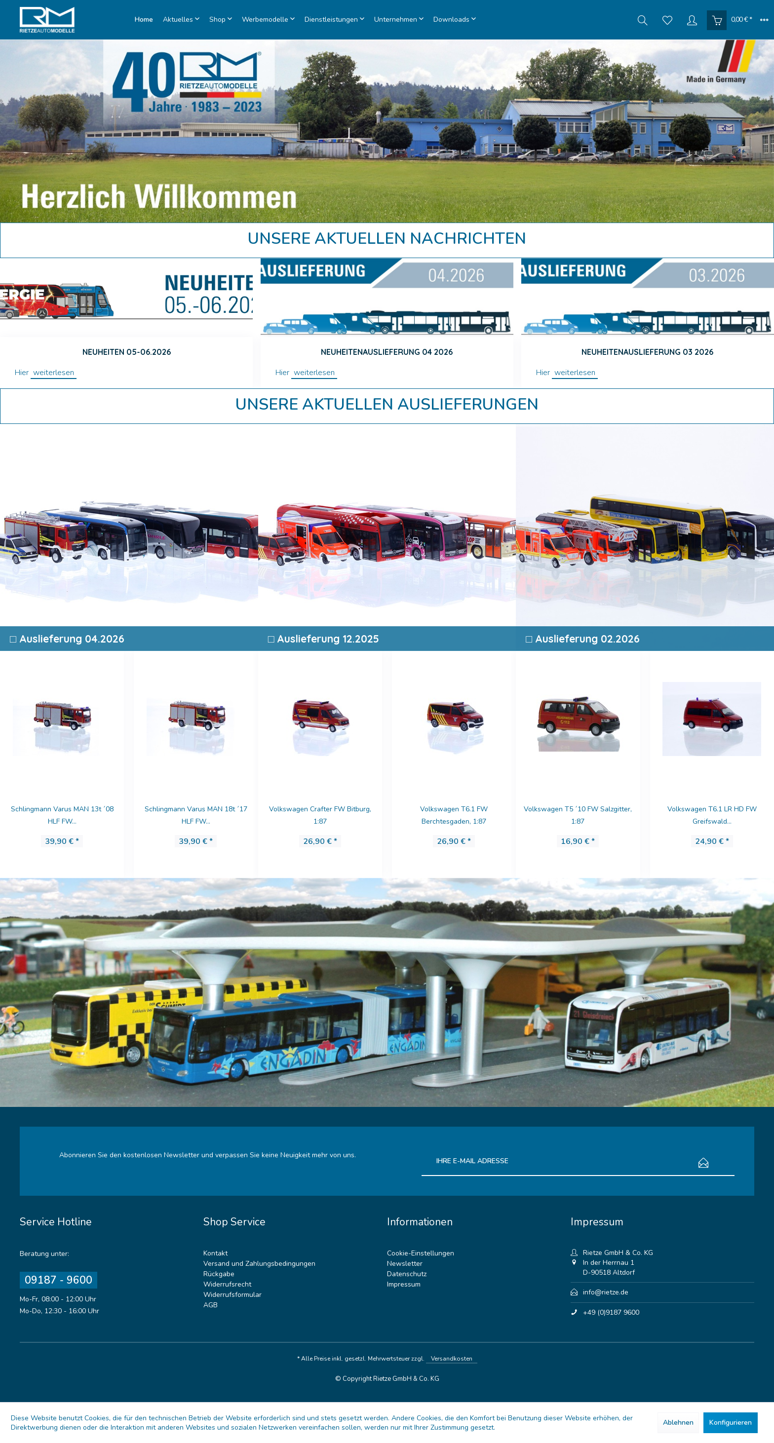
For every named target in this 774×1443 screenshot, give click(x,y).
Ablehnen (678, 1422)
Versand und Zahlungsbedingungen (259, 1263)
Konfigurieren (730, 1422)
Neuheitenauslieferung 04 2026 (387, 352)
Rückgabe (218, 1274)
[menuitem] (144, 19)
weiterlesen (53, 372)
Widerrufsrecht (227, 1284)
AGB (210, 1305)
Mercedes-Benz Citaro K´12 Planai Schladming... (711, 815)
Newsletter (405, 1263)
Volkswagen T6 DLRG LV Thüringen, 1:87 (195, 815)
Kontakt (215, 1253)
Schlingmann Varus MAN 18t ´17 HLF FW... (61, 815)
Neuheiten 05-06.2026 (126, 352)
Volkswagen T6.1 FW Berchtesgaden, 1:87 (319, 815)
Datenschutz (406, 1274)
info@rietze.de (605, 1292)
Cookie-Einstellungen (420, 1253)
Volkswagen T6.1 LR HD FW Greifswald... (577, 815)
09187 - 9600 (58, 1280)
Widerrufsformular (232, 1294)
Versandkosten (451, 1359)
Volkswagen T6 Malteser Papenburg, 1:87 (453, 815)
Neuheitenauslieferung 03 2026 (647, 352)
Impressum (404, 1284)
